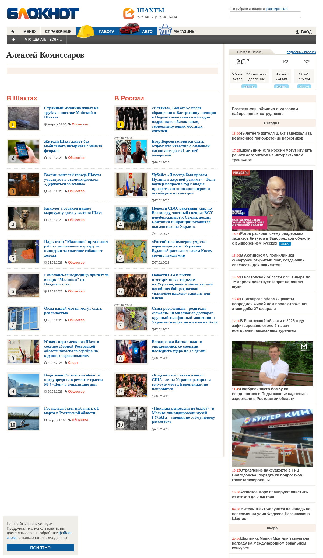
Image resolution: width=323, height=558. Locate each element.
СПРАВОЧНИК (58, 31)
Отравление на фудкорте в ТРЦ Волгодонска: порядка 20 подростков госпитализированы (267, 475)
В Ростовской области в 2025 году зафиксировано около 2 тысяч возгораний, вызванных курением (268, 326)
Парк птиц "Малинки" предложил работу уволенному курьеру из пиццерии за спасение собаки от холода (76, 248)
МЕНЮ (29, 31)
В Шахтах (22, 98)
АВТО (136, 31)
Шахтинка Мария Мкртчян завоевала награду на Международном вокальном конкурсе (270, 543)
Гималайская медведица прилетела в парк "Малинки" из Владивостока (76, 279)
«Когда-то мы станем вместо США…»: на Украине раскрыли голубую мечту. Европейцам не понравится (181, 382)
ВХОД (304, 32)
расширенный (276, 9)
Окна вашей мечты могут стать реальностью (73, 310)
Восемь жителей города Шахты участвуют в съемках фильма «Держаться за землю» (72, 179)
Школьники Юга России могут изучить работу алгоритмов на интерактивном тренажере (272, 155)
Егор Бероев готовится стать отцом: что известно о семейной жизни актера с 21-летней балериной (181, 148)
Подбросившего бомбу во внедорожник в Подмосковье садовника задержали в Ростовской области (270, 394)
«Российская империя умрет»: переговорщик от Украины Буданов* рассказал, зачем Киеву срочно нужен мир (182, 248)
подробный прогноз (301, 52)
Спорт (73, 363)
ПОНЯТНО (40, 547)
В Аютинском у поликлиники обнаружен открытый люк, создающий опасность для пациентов (268, 260)
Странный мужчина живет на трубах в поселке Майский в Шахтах (71, 112)
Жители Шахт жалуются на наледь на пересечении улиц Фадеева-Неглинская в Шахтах (271, 514)
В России (129, 98)
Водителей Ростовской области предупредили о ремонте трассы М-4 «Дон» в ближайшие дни (73, 379)
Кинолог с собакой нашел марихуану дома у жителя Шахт (73, 210)
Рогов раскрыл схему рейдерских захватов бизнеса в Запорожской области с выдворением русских (271, 238)
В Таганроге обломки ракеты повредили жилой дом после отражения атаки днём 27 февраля (269, 304)
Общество (80, 124)
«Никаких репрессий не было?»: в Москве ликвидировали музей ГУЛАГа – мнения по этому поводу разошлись (183, 415)
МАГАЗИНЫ (177, 31)
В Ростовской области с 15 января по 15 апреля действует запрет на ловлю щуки (271, 282)
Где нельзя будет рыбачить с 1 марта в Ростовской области (71, 410)
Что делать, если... (43, 39)
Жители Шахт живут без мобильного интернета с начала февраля (73, 146)
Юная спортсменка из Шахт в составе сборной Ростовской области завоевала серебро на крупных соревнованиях (71, 349)
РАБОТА (95, 31)
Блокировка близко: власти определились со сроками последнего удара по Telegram (179, 346)
